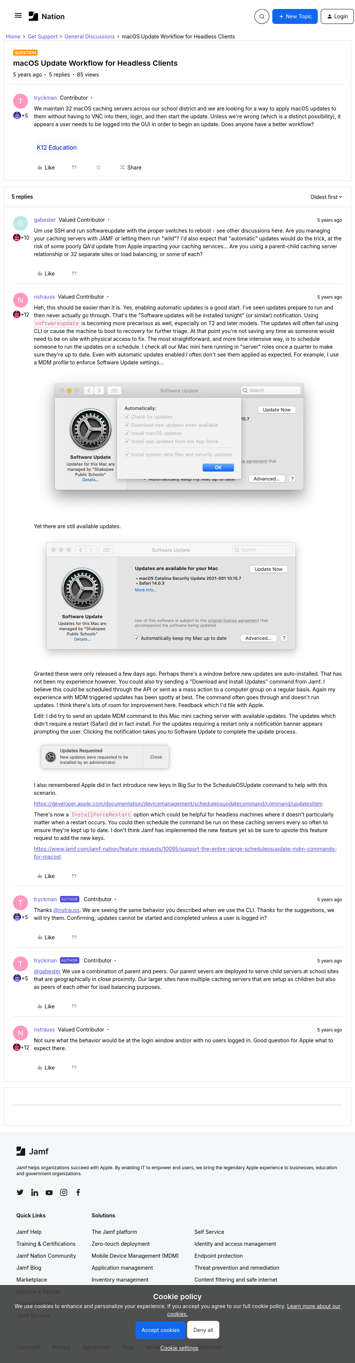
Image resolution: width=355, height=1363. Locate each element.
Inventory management (120, 1279)
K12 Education (57, 147)
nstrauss (44, 296)
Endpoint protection (218, 1255)
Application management (122, 1267)
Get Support (42, 36)
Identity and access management (235, 1244)
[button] (18, 18)
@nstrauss (66, 910)
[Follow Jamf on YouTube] (49, 1192)
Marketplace (31, 1279)
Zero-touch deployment (121, 1244)
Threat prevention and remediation (236, 1267)
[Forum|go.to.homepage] (47, 16)
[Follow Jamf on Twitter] (20, 1192)
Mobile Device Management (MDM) (135, 1255)
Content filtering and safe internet (235, 1279)
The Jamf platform (114, 1232)
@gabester (47, 971)
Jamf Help (29, 1232)
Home (13, 36)
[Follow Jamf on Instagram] (63, 1192)
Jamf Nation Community (46, 1255)
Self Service (209, 1232)
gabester (45, 220)
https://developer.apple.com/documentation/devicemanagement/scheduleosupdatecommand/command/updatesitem (178, 803)
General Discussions (89, 36)
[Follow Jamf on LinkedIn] (34, 1192)
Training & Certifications (46, 1244)
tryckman (45, 97)
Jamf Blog (28, 1267)
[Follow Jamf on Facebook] (78, 1192)
